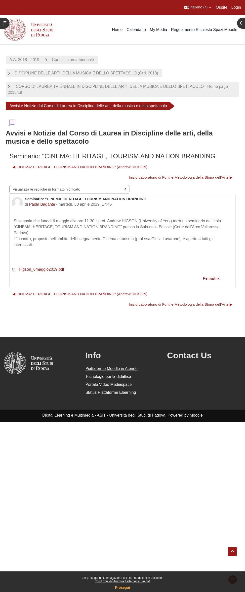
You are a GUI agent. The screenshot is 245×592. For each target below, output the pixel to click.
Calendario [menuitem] (136, 30)
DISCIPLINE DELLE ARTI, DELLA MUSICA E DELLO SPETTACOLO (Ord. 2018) (86, 73)
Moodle (196, 415)
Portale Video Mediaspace (108, 384)
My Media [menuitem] (158, 30)
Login (236, 7)
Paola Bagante (42, 204)
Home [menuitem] (117, 30)
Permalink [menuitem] (211, 278)
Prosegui (122, 588)
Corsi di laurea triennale (73, 60)
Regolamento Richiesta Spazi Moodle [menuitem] (204, 30)
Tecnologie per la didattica (108, 376)
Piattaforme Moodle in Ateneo (111, 368)
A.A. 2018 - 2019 (24, 60)
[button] (197, 7)
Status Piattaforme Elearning (110, 392)
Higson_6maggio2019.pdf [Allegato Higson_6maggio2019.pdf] (38, 269)
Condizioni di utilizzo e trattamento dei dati (123, 581)
